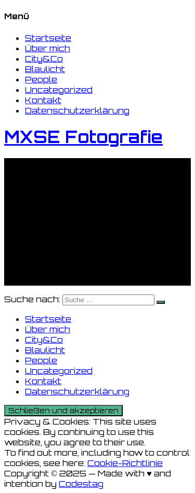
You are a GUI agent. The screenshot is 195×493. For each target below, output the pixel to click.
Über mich (47, 48)
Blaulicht (45, 69)
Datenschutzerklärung (77, 110)
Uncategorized (59, 89)
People (41, 79)
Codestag (81, 483)
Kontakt (43, 100)
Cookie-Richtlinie (125, 463)
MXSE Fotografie (83, 136)
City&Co (44, 58)
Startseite (48, 38)
